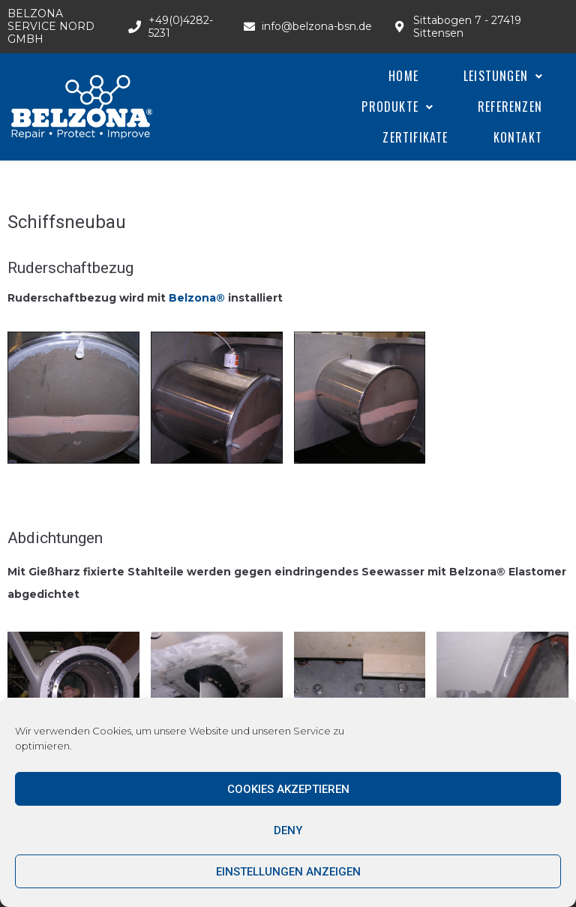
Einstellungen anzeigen (288, 871)
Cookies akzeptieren (288, 789)
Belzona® (198, 298)
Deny (288, 830)
